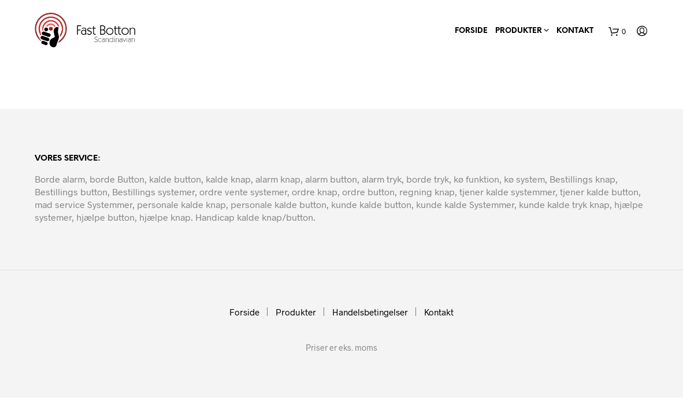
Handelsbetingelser (370, 312)
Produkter (518, 31)
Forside (471, 31)
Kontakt (574, 31)
